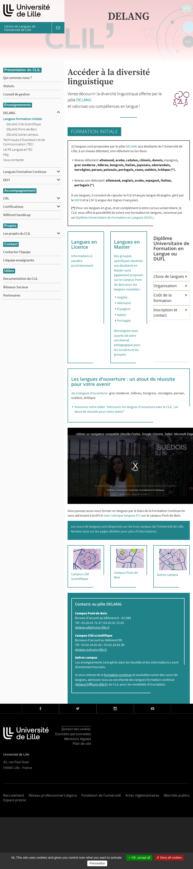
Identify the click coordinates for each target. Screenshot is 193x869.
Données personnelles (73, 734)
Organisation (170, 285)
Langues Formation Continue (24, 171)
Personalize (97, 863)
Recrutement (13, 795)
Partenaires (11, 295)
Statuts (8, 86)
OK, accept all (139, 857)
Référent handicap (17, 214)
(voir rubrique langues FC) (122, 515)
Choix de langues (170, 276)
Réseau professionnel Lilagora (53, 795)
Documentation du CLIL (20, 278)
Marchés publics (177, 795)
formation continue (118, 675)
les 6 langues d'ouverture (89, 393)
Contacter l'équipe (17, 252)
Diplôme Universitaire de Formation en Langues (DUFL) (115, 217)
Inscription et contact (170, 312)
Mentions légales (77, 739)
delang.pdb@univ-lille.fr (92, 627)
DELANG (9, 112)
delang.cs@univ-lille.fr (91, 649)
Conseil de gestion (16, 94)
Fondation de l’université (101, 795)
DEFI (6, 180)
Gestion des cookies (76, 729)
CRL (6, 198)
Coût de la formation (170, 297)
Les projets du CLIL (17, 233)
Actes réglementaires (142, 795)
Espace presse (14, 800)
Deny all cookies (169, 857)
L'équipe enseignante (18, 260)
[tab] (172, 276)
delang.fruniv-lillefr (91, 684)
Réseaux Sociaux (15, 287)
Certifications (13, 206)
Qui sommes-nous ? (17, 77)
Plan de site (82, 743)
